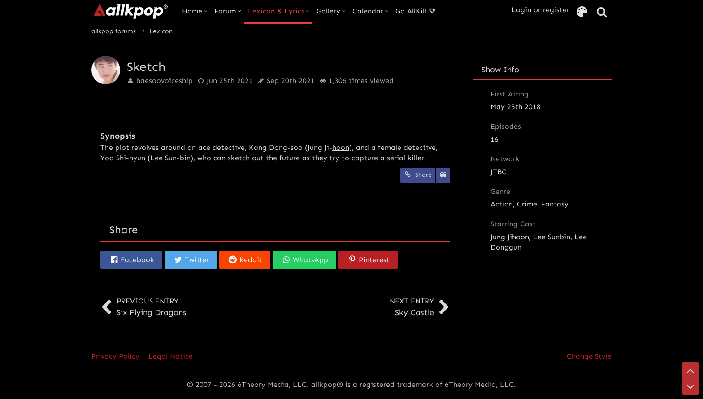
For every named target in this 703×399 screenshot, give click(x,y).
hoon (340, 147)
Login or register (540, 9)
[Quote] (443, 175)
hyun (137, 157)
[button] (131, 260)
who (204, 157)
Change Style (589, 356)
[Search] (602, 12)
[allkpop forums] (130, 11)
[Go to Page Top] (690, 370)
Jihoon (518, 236)
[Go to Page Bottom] (690, 386)
